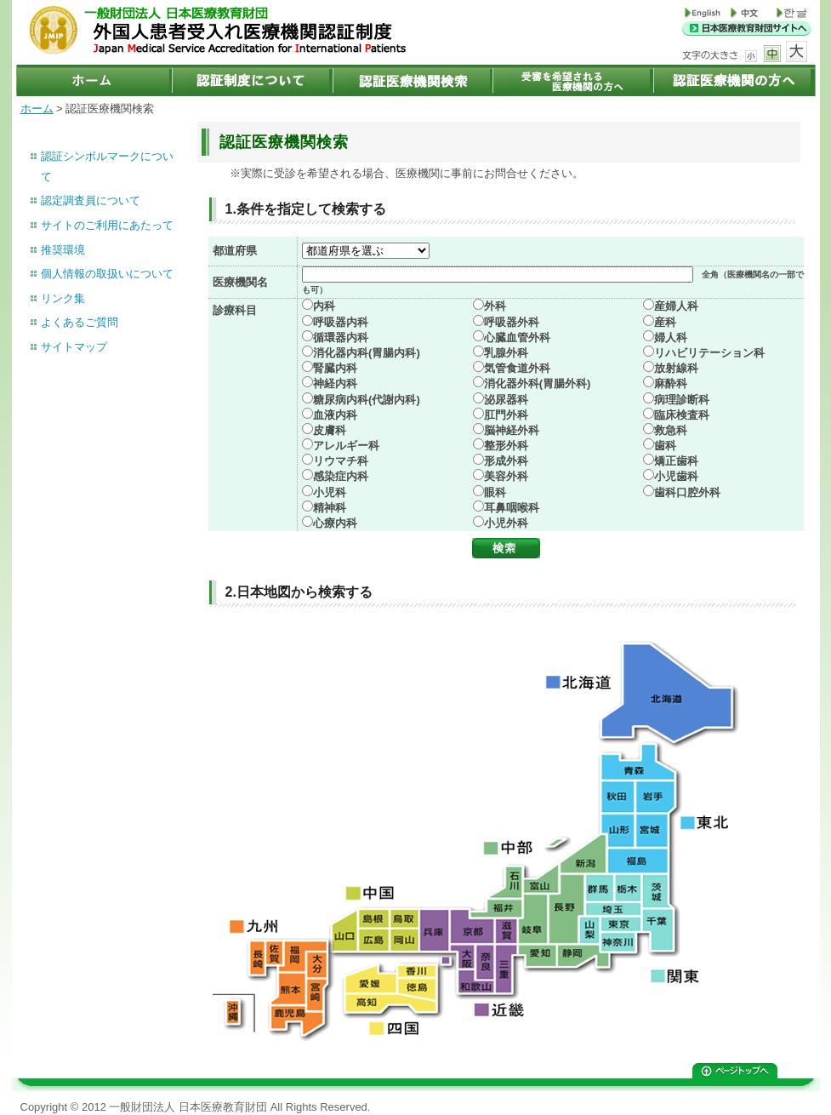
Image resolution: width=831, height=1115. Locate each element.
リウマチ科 (340, 461)
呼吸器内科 (340, 322)
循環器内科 (340, 337)
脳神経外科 (511, 430)
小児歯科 (676, 476)
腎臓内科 (335, 368)
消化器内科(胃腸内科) (366, 352)
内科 (324, 306)
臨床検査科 (681, 415)
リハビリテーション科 (709, 352)
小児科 (329, 492)
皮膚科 (329, 430)
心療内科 (335, 523)
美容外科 (506, 476)
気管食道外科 (517, 368)
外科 (495, 306)
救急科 (670, 430)
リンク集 (63, 298)
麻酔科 (670, 383)
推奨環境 (63, 249)
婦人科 (670, 337)
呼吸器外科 (511, 322)
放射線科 (676, 368)
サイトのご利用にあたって (107, 225)
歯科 (665, 445)
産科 (665, 322)
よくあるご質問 (79, 322)
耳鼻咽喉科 (511, 507)
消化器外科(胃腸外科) (537, 383)
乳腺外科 (506, 352)
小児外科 (506, 523)
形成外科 (506, 461)
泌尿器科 (506, 399)
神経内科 (335, 383)
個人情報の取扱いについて (107, 273)
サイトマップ (74, 346)
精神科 (329, 507)
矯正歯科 (676, 461)
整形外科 (506, 445)
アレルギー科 (346, 445)
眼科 (495, 492)
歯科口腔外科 (687, 492)
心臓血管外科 (517, 337)
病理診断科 (681, 399)
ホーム (37, 108)
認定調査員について (90, 200)
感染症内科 (340, 476)
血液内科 (335, 415)
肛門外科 (506, 415)
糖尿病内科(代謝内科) (366, 399)
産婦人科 (676, 306)
